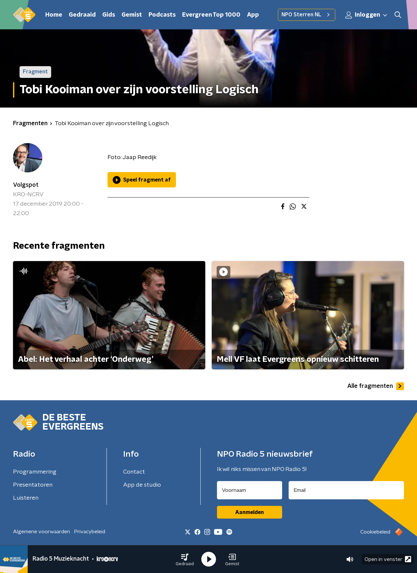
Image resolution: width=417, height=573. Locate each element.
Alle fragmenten (375, 386)
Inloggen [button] (366, 15)
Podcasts (162, 15)
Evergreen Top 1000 (211, 15)
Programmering (34, 472)
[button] (184, 559)
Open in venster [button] (388, 559)
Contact (134, 472)
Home (53, 15)
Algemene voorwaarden (41, 531)
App (253, 15)
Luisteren (25, 498)
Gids (108, 15)
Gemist (132, 15)
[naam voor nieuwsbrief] (249, 490)
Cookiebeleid (375, 532)
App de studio (142, 485)
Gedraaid (82, 15)
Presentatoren (32, 485)
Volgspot (25, 185)
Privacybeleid (89, 531)
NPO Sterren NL (306, 14)
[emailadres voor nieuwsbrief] (346, 490)
